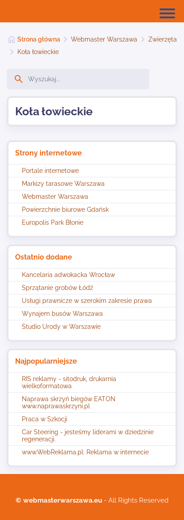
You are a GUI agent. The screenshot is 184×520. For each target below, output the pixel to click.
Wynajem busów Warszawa (62, 313)
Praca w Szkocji (44, 419)
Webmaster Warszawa (104, 39)
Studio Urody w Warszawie (61, 326)
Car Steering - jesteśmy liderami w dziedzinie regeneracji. (88, 435)
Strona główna (38, 39)
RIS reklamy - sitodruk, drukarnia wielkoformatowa (69, 382)
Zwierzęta (162, 39)
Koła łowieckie (38, 51)
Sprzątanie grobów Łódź (57, 287)
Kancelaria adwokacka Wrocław (68, 274)
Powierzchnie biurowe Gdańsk (65, 209)
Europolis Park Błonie (52, 222)
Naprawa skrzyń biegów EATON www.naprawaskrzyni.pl (68, 402)
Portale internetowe (50, 170)
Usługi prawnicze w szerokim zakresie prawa (87, 300)
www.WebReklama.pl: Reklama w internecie (85, 452)
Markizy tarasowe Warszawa (63, 183)
